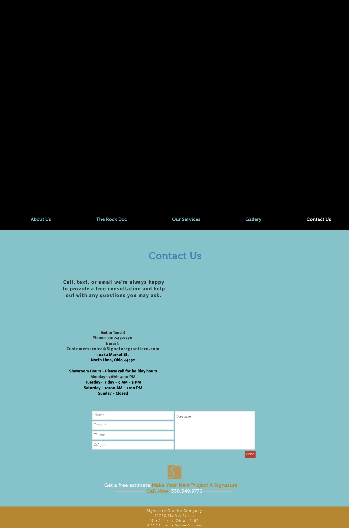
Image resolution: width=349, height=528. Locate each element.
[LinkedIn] (23, 196)
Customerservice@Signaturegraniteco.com (113, 349)
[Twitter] (12, 196)
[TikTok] (46, 196)
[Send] (250, 454)
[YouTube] (35, 196)
